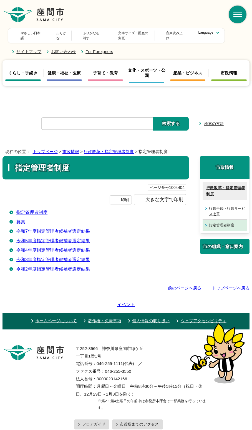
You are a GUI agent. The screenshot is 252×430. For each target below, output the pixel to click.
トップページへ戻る (231, 283)
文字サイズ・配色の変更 (106, 33)
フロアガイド (93, 403)
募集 (20, 216)
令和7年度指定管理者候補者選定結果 (53, 226)
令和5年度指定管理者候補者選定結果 (53, 235)
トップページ (45, 146)
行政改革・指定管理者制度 (109, 146)
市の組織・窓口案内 (223, 241)
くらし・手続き (22, 68)
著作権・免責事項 (104, 299)
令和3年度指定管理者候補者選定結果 (53, 254)
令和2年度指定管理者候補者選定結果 (53, 264)
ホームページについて (56, 299)
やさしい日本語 (32, 33)
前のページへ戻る (184, 283)
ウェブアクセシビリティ (203, 299)
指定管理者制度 (31, 207)
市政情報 (229, 68)
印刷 (125, 194)
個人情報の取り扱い (151, 299)
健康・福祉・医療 (64, 68)
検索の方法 (214, 118)
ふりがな (66, 33)
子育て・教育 (105, 68)
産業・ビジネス (187, 68)
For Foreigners (99, 46)
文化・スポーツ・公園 (146, 67)
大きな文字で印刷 (164, 194)
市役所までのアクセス (139, 403)
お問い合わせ (63, 46)
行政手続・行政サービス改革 (227, 206)
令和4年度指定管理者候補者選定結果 (53, 245)
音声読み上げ (150, 33)
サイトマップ (28, 46)
